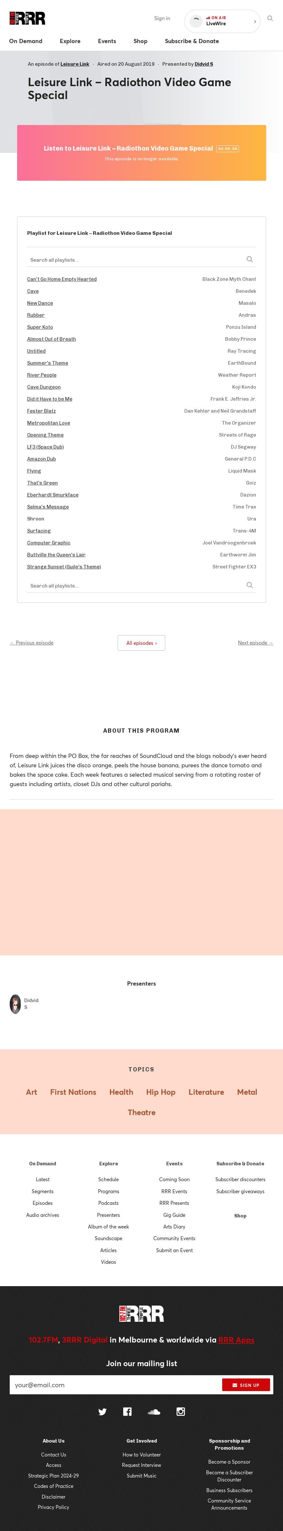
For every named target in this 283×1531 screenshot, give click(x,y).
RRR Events (174, 1191)
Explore (108, 1164)
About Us (54, 1441)
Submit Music (142, 1475)
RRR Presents (174, 1203)
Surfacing (39, 531)
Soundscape (108, 1238)
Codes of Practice (53, 1486)
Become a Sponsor (229, 1461)
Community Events (174, 1238)
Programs (108, 1191)
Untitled (36, 351)
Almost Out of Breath (51, 339)
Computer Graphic (49, 543)
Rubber (36, 315)
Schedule (108, 1179)
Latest (42, 1179)
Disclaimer (53, 1496)
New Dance (40, 303)
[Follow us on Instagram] (181, 1412)
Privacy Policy (53, 1507)
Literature (206, 1092)
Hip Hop (161, 1092)
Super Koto (40, 327)
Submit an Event (174, 1250)
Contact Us (53, 1454)
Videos (108, 1262)
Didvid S (204, 64)
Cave (33, 291)
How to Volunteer (142, 1454)
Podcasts (108, 1203)
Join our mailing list (141, 1363)
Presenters (108, 1215)
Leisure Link (74, 64)
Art (31, 1092)
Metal (247, 1092)
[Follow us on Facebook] (127, 1412)
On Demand (42, 1164)
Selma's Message (48, 507)
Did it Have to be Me (49, 399)
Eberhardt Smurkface (53, 495)
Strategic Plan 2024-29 (53, 1475)
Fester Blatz (41, 411)
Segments (43, 1191)
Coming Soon (174, 1179)
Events (174, 1164)
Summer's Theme (47, 363)
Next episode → (255, 642)
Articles (108, 1250)
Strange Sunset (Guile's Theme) (64, 567)
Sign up (246, 1385)
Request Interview (141, 1465)
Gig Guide (174, 1215)
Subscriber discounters (240, 1179)
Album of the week (108, 1226)
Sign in (162, 18)
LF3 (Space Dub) (45, 447)
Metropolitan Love (48, 423)
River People (42, 375)
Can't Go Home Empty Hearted (62, 279)
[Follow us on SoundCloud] (154, 1412)
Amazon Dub (41, 459)
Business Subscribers (229, 1490)
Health (121, 1092)
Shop (240, 1216)
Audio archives (42, 1215)
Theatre (142, 1112)
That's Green (42, 483)
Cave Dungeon (44, 387)
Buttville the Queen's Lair (56, 555)
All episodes (141, 643)
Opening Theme (45, 435)
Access (53, 1465)
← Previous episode (31, 642)
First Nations (73, 1092)
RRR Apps (236, 1339)
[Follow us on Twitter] (102, 1412)
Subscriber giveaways (240, 1191)
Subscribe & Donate (240, 1164)
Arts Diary (174, 1226)
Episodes (43, 1203)
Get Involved (141, 1441)
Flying (34, 471)
